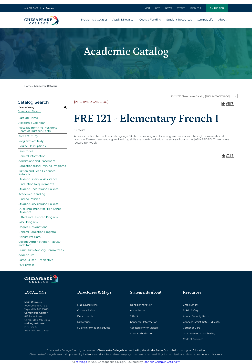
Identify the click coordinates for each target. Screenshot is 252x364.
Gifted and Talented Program (38, 217)
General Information (32, 156)
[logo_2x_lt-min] (41, 275)
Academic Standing (31, 194)
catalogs (81, 361)
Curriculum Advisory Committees (41, 250)
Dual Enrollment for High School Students (40, 210)
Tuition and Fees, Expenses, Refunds (37, 172)
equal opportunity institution (78, 354)
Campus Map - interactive (35, 260)
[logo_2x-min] (41, 17)
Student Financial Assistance (38, 179)
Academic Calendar (31, 122)
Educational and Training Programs (42, 165)
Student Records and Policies (38, 189)
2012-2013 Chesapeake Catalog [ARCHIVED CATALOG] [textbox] (200, 96)
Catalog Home (28, 117)
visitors (217, 354)
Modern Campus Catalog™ (161, 361)
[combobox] (204, 96)
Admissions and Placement (37, 161)
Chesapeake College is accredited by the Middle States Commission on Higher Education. (151, 350)
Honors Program (29, 236)
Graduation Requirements (36, 184)
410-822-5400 (31, 8)
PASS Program (28, 222)
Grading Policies (29, 199)
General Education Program (37, 232)
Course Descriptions (32, 146)
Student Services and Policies (38, 204)
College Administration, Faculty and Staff (39, 243)
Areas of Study (28, 136)
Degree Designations (32, 227)
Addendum (26, 255)
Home (28, 86)
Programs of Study (31, 141)
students (202, 354)
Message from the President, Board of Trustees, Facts (37, 129)
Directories (25, 151)
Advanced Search (29, 111)
